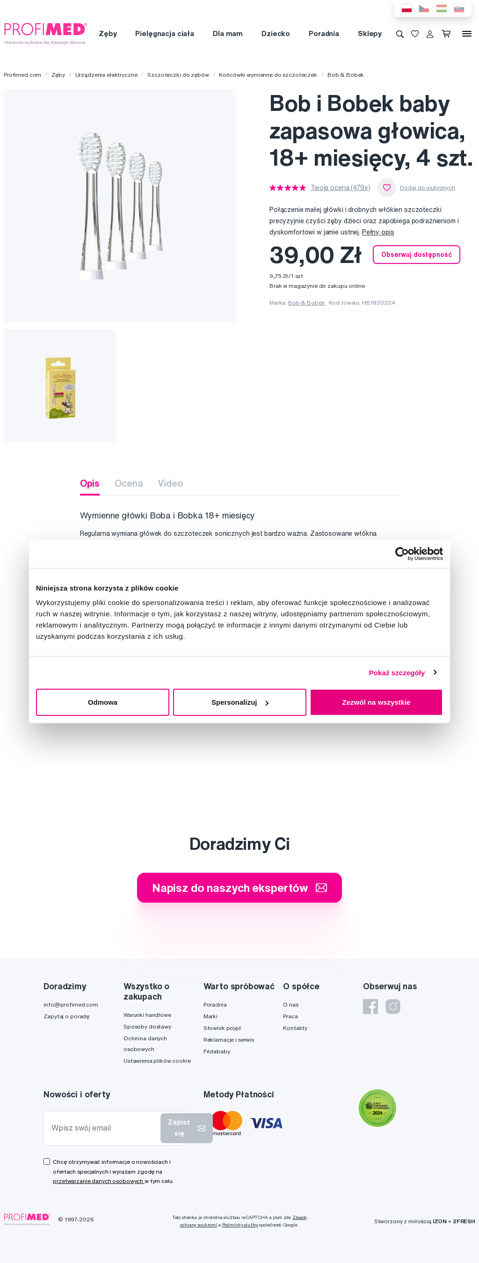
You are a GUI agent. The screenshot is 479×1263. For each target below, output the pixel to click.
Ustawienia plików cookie (157, 1061)
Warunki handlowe (147, 1015)
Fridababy (216, 1051)
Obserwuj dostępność (416, 254)
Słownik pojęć (222, 1028)
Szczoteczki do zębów (178, 75)
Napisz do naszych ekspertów (239, 887)
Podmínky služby (240, 1225)
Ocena (129, 483)
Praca (290, 1016)
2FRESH (464, 1221)
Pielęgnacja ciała (164, 33)
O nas (290, 1004)
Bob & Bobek (345, 75)
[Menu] (466, 33)
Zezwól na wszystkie (376, 702)
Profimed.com (22, 75)
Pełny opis (378, 232)
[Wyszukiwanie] (400, 33)
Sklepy (370, 33)
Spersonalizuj (240, 702)
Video (170, 483)
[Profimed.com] (46, 33)
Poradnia (324, 33)
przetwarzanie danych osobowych (99, 1181)
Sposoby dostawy (147, 1026)
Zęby (107, 33)
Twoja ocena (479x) (340, 187)
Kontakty (295, 1028)
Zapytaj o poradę (66, 1016)
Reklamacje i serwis (228, 1040)
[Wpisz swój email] (104, 1128)
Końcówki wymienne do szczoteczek (268, 75)
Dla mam (228, 33)
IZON (440, 1221)
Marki (210, 1016)
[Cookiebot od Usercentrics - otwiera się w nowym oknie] (402, 554)
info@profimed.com (71, 1004)
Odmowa (102, 702)
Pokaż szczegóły (397, 672)
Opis (90, 483)
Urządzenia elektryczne (106, 75)
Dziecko (275, 33)
